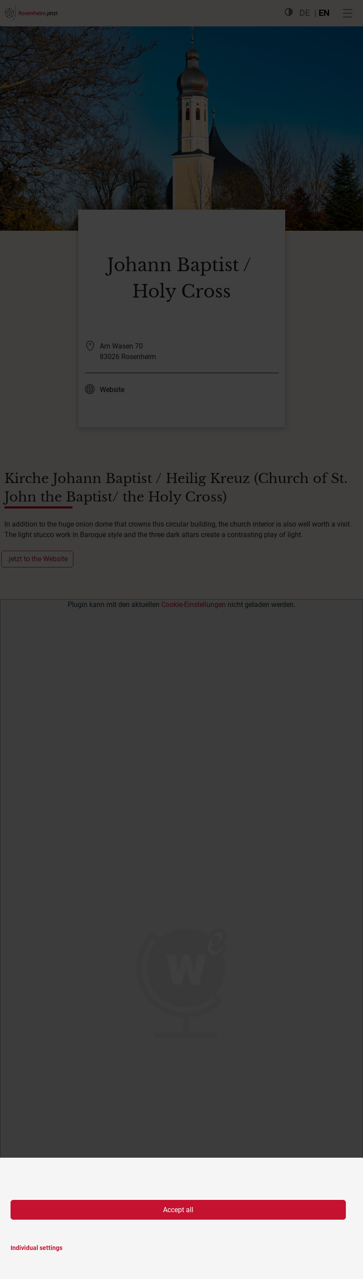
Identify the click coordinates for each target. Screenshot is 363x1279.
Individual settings (36, 1247)
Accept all (178, 1210)
